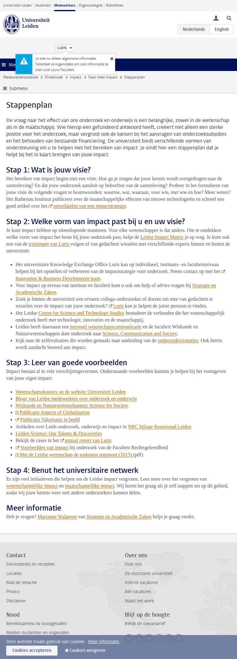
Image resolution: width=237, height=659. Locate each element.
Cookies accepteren (31, 650)
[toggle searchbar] (229, 18)
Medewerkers (64, 5)
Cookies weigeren (87, 650)
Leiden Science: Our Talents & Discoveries (59, 433)
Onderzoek (54, 77)
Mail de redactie (21, 583)
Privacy (13, 592)
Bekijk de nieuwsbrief (145, 624)
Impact (75, 77)
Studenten (43, 5)
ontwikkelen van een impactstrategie (89, 206)
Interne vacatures (141, 583)
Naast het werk (139, 601)
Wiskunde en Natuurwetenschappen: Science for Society (72, 405)
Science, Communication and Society (140, 333)
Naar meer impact (102, 77)
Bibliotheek (114, 5)
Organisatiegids (91, 5)
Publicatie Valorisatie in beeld (50, 419)
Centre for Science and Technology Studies (81, 313)
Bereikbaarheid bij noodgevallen (36, 624)
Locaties (14, 574)
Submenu (18, 89)
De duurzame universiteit (149, 574)
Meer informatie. (104, 642)
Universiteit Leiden (17, 5)
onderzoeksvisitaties (178, 340)
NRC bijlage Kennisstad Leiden (159, 426)
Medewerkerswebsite (20, 77)
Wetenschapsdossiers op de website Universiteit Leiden (71, 391)
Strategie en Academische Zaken (118, 516)
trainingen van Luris (49, 244)
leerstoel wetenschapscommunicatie (106, 326)
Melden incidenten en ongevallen (37, 633)
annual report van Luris (88, 440)
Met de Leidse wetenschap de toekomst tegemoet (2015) (76, 454)
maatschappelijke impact (89, 485)
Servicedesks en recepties (30, 564)
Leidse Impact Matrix (162, 237)
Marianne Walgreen (57, 516)
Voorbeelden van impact (44, 447)
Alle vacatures (138, 592)
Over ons (133, 564)
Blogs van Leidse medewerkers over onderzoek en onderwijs (76, 398)
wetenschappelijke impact (32, 485)
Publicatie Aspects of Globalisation (55, 412)
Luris (118, 305)
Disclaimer (16, 601)
